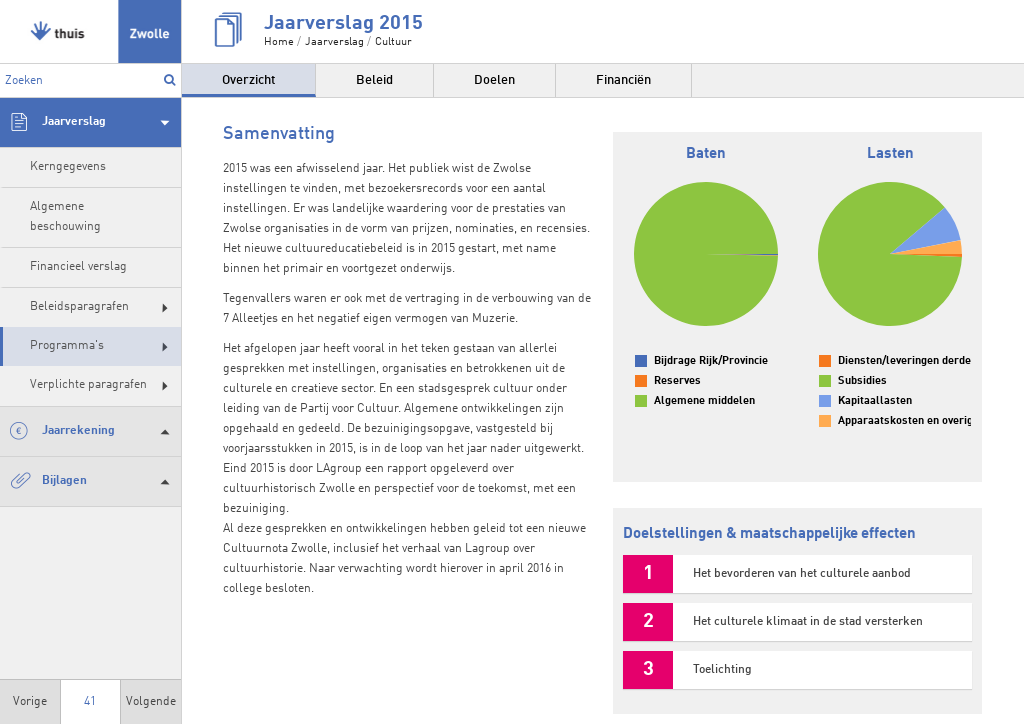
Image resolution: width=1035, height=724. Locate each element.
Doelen (494, 80)
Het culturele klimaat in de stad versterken (808, 622)
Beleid (374, 80)
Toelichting (722, 670)
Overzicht (248, 80)
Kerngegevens (68, 167)
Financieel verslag (78, 267)
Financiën (623, 80)
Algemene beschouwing (65, 216)
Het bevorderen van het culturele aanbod (802, 574)
